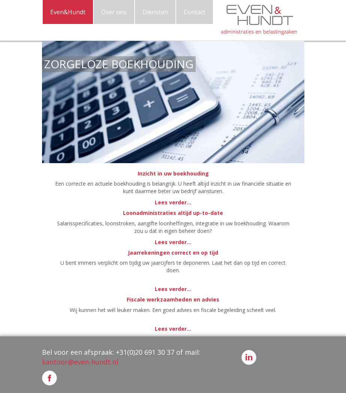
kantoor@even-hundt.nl (80, 361)
